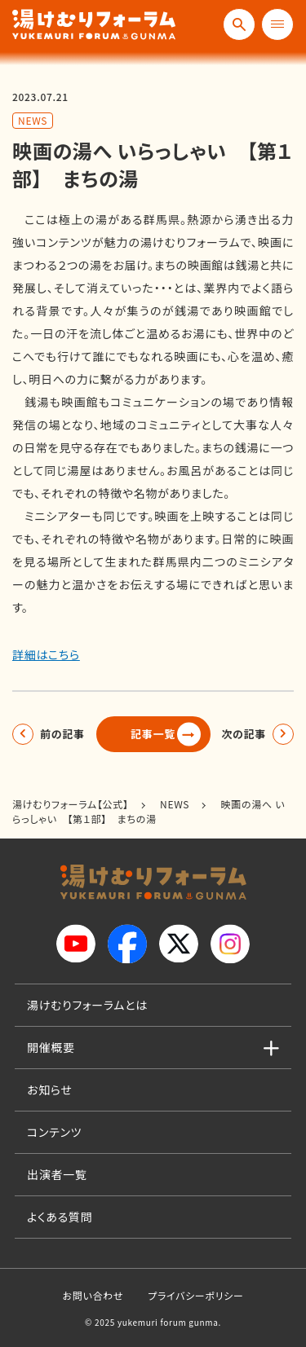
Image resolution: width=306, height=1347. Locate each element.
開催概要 (51, 1047)
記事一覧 (153, 734)
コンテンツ (54, 1132)
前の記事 (62, 734)
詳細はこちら (46, 654)
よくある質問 (59, 1216)
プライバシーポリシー (195, 1295)
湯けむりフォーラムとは (87, 1005)
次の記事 (243, 734)
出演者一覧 (57, 1174)
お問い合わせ (92, 1295)
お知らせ (50, 1089)
